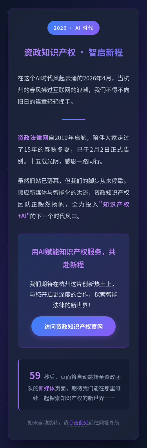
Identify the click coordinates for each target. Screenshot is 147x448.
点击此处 (78, 422)
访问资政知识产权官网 (73, 326)
